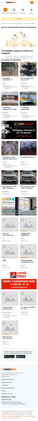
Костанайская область (16, 23)
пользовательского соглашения (11, 414)
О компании (4, 385)
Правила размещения (8, 388)
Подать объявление (7, 379)
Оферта (3, 391)
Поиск (18, 19)
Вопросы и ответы (7, 393)
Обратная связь (6, 382)
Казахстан (4, 23)
